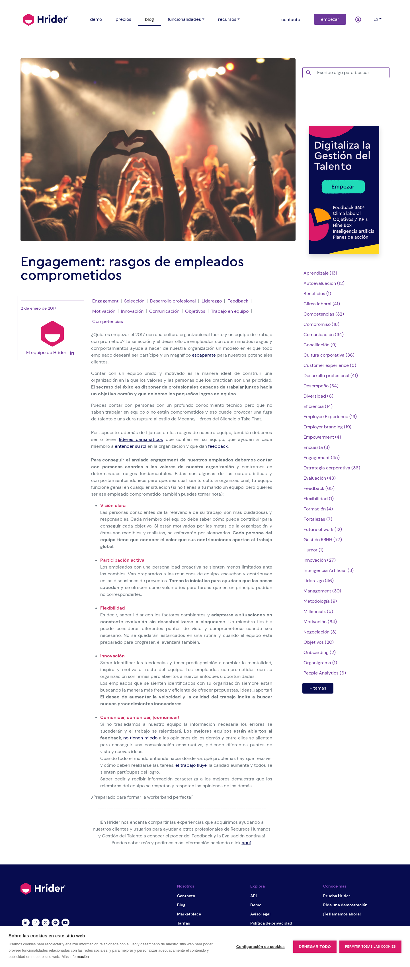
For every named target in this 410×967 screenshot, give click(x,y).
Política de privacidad (271, 923)
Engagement (105, 301)
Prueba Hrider (336, 895)
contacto (290, 20)
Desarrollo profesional (173, 301)
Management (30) (322, 591)
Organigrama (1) (320, 663)
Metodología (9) (320, 601)
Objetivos (195, 311)
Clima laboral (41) (322, 304)
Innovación (132, 311)
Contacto (186, 895)
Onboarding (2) (320, 652)
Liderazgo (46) (319, 581)
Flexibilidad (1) (319, 499)
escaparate (204, 355)
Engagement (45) (322, 458)
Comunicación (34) (324, 335)
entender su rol (130, 446)
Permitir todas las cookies (370, 946)
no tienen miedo (140, 738)
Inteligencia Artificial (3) (329, 570)
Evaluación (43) (320, 478)
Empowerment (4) (322, 437)
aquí (246, 843)
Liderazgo (212, 301)
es (376, 19)
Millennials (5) (318, 611)
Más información (75, 956)
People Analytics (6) (325, 673)
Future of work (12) (323, 529)
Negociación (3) (320, 632)
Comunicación (164, 311)
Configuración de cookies (260, 946)
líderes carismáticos (141, 439)
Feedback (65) (319, 488)
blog (149, 19)
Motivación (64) (320, 622)
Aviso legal (260, 914)
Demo (255, 904)
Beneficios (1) (317, 294)
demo (96, 19)
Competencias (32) (324, 314)
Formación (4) (318, 509)
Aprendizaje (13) (320, 273)
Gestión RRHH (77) (323, 540)
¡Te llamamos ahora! (342, 914)
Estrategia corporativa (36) (332, 468)
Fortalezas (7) (318, 519)
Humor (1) (313, 550)
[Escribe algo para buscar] (352, 72)
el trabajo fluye (191, 765)
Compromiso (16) (321, 324)
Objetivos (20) (319, 642)
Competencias (107, 321)
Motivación (103, 311)
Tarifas (183, 923)
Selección (134, 301)
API (253, 895)
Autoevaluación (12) (324, 283)
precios (123, 19)
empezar (330, 19)
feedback (218, 446)
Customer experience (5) (330, 365)
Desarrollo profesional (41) (331, 376)
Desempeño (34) (321, 386)
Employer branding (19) (327, 427)
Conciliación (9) (320, 345)
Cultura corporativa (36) (329, 355)
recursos (227, 19)
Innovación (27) (320, 560)
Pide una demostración (345, 904)
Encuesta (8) (317, 447)
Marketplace (189, 914)
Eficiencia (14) (318, 406)
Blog (181, 904)
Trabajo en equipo (230, 311)
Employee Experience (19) (330, 417)
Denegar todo (315, 946)
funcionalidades (184, 19)
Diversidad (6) (318, 396)
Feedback (237, 301)
